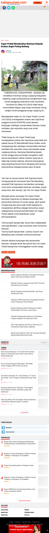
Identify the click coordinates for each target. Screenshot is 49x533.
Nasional (9, 427)
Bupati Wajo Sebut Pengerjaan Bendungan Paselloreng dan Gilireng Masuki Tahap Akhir (20, 443)
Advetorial (4, 510)
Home (2, 40)
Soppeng (11, 252)
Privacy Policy (36, 522)
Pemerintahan (29, 512)
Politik (26, 515)
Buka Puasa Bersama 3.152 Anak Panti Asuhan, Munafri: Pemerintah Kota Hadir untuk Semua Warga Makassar (18, 354)
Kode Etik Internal (26, 522)
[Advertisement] (24, 24)
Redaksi (11, 522)
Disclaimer (17, 522)
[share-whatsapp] (13, 8)
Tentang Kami (26, 524)
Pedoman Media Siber (37, 524)
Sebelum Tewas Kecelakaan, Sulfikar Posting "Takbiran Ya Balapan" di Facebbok (20, 455)
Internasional (10, 432)
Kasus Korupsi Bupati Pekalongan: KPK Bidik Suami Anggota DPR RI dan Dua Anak (17, 365)
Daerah (6, 40)
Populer (37, 2)
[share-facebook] (4, 8)
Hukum (26, 510)
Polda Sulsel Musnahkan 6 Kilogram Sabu (19, 465)
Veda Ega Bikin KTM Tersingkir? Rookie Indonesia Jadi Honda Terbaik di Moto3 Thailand (18, 401)
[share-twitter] (8, 8)
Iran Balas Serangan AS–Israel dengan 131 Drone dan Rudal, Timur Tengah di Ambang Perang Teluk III (18, 378)
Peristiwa (4, 515)
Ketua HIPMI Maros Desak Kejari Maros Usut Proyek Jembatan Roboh (19, 490)
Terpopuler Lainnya (24, 500)
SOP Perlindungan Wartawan (13, 524)
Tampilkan (44, 342)
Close (11, 525)
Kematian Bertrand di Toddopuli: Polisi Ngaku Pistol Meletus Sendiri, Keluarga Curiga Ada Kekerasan (17, 390)
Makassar (4, 512)
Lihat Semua (24, 412)
